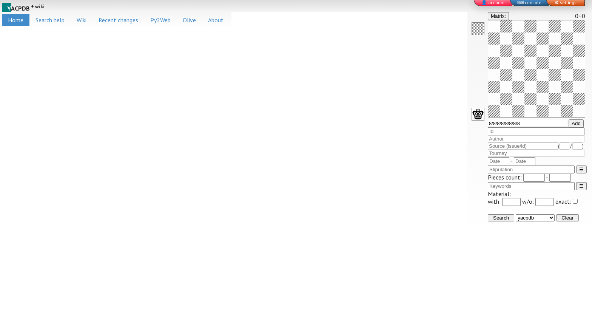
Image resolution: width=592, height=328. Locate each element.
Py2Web (160, 20)
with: (504, 201)
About (216, 20)
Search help (50, 20)
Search (501, 218)
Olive (189, 20)
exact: (566, 201)
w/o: (538, 201)
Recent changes (118, 20)
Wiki (81, 20)
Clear (567, 218)
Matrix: (498, 16)
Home (15, 20)
